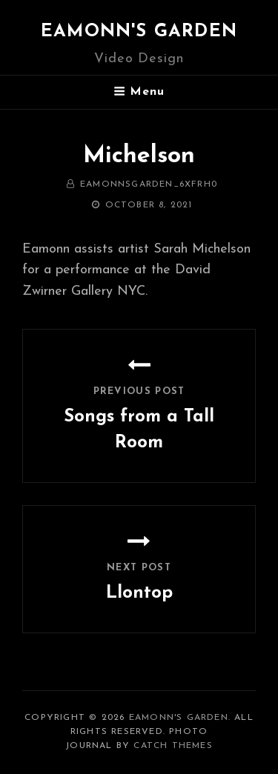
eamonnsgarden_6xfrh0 (148, 184)
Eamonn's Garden (139, 32)
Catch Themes (172, 745)
